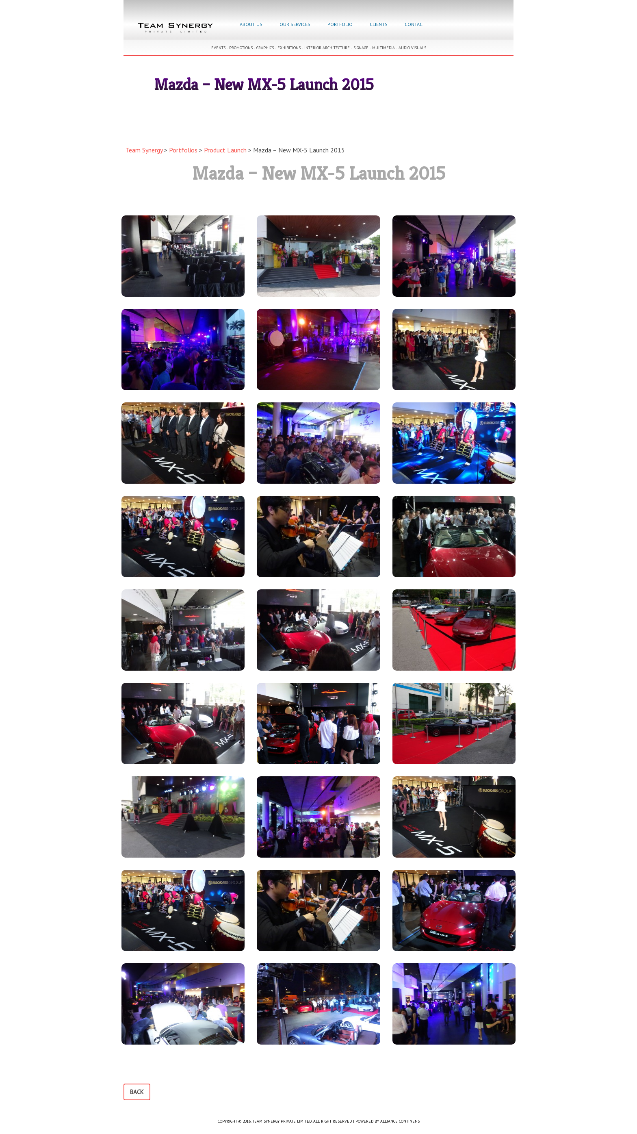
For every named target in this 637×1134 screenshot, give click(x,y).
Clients (379, 24)
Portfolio (340, 24)
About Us (251, 24)
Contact (415, 24)
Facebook (443, 25)
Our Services (295, 24)
